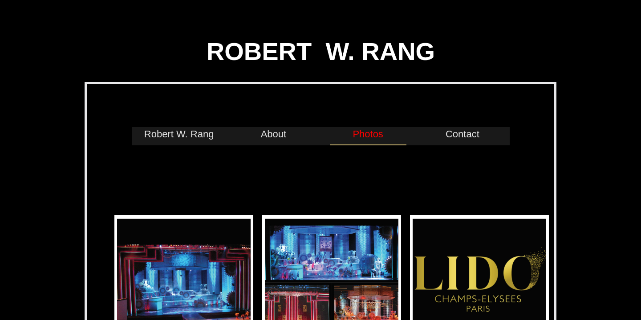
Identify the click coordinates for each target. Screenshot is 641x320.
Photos (368, 134)
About (274, 134)
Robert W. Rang (179, 134)
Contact (462, 134)
